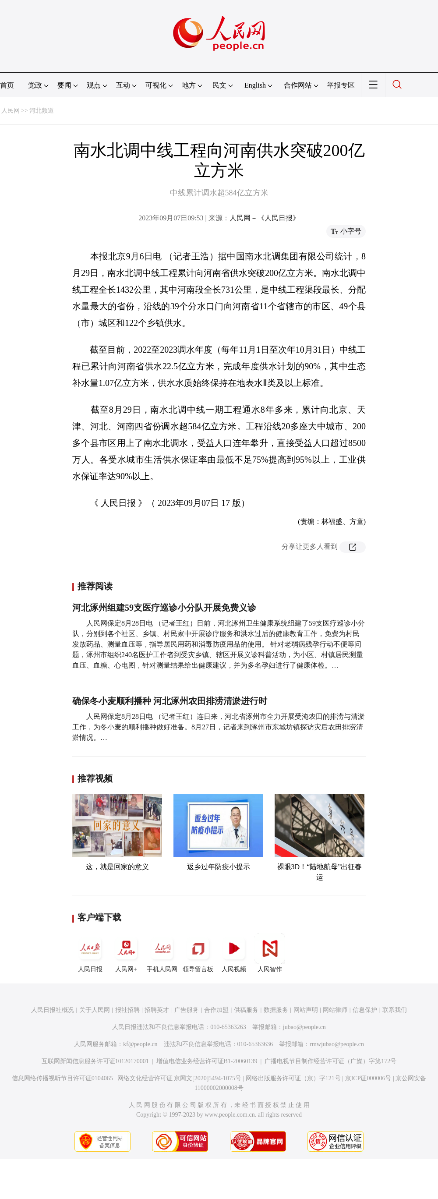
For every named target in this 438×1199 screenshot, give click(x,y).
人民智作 (269, 953)
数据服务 (276, 1010)
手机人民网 (162, 953)
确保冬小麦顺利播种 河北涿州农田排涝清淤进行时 (169, 701)
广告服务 (186, 1010)
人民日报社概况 (52, 1010)
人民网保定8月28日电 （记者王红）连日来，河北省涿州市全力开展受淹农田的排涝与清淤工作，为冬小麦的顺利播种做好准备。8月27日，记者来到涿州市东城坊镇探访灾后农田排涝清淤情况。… (218, 727)
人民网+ (126, 953)
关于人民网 (94, 1010)
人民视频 (234, 953)
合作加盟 (216, 1010)
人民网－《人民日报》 (265, 218)
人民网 (10, 110)
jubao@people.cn (304, 1027)
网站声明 (305, 1010)
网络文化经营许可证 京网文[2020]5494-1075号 (179, 1078)
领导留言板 (198, 953)
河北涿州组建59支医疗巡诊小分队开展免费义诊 (164, 607)
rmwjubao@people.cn (337, 1044)
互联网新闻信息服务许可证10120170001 (95, 1061)
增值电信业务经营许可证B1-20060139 (207, 1061)
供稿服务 (246, 1010)
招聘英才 (157, 1010)
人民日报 (90, 953)
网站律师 (335, 1010)
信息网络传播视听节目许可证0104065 (62, 1078)
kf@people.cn (140, 1044)
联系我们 (394, 1010)
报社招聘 (127, 1010)
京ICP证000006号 (368, 1078)
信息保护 (365, 1010)
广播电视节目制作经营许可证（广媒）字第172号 (330, 1061)
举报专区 (341, 85)
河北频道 (41, 110)
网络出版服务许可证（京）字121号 (293, 1078)
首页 (7, 85)
